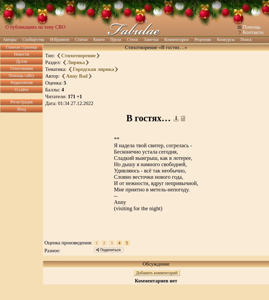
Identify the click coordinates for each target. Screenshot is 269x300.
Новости (21, 54)
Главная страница (21, 47)
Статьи (81, 39)
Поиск (246, 39)
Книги (99, 39)
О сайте (22, 89)
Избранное (59, 39)
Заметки (151, 39)
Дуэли (21, 61)
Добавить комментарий (157, 273)
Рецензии (202, 39)
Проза (115, 39)
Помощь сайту (22, 75)
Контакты (253, 32)
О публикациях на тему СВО (35, 27)
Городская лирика (93, 69)
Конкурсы (226, 39)
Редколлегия (22, 82)
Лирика (76, 62)
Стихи (132, 39)
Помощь (252, 27)
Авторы (10, 39)
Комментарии (176, 39)
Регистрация (22, 102)
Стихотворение (78, 55)
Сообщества (33, 39)
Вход (21, 109)
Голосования (21, 68)
